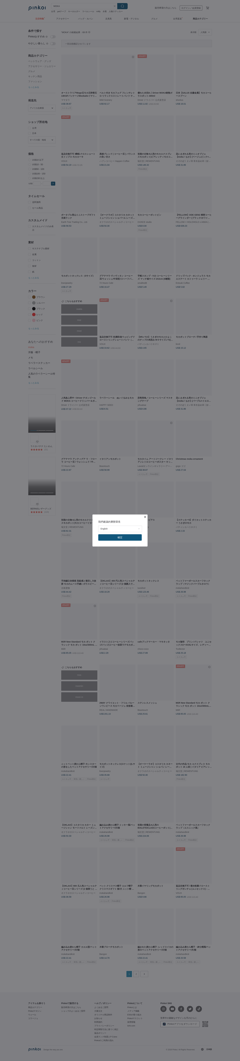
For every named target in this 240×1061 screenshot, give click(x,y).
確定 (120, 537)
